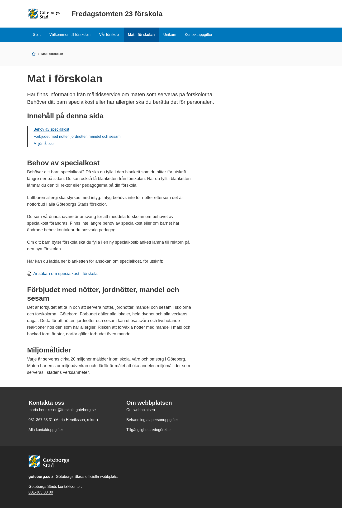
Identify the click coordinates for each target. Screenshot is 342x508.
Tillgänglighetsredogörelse (148, 430)
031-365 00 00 (40, 492)
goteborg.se (39, 477)
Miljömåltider (44, 144)
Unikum (169, 35)
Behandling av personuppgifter (152, 420)
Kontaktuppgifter (199, 35)
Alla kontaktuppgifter (45, 430)
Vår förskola (109, 35)
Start (37, 35)
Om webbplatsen (140, 410)
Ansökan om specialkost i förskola (65, 273)
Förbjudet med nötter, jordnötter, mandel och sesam (76, 136)
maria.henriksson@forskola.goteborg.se (62, 410)
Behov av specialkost (51, 129)
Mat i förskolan (141, 35)
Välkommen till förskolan (69, 35)
